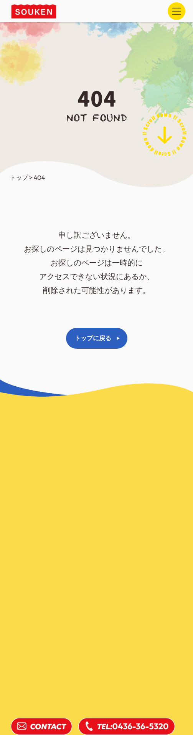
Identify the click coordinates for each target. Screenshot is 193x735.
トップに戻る (92, 338)
